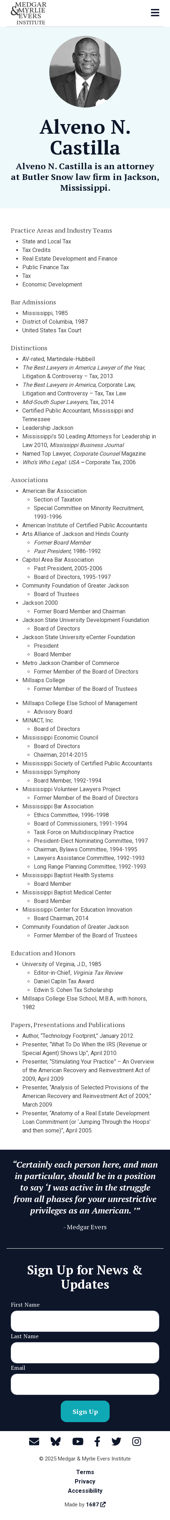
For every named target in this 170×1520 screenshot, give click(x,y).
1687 (96, 1504)
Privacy (85, 1481)
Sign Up (85, 1411)
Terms (85, 1472)
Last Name (24, 1336)
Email (18, 1368)
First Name (25, 1304)
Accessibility (85, 1490)
